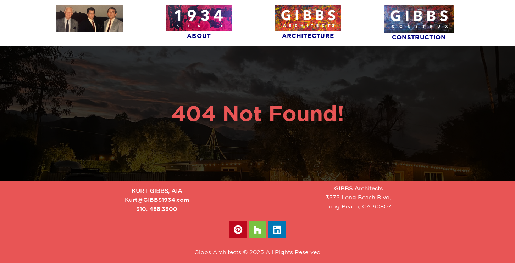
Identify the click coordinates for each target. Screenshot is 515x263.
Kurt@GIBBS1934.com (157, 199)
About (199, 36)
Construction (419, 37)
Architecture (308, 36)
